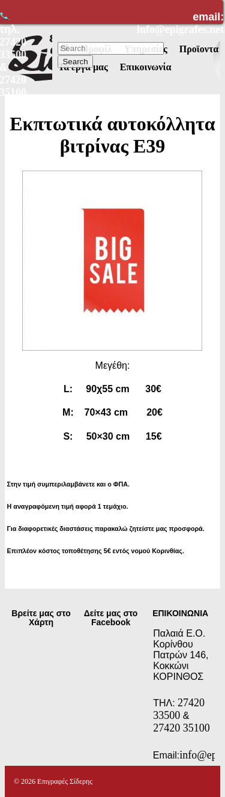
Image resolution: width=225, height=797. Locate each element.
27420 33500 (179, 709)
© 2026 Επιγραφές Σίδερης (53, 781)
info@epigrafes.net (180, 29)
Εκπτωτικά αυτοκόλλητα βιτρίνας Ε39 (112, 135)
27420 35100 (181, 728)
